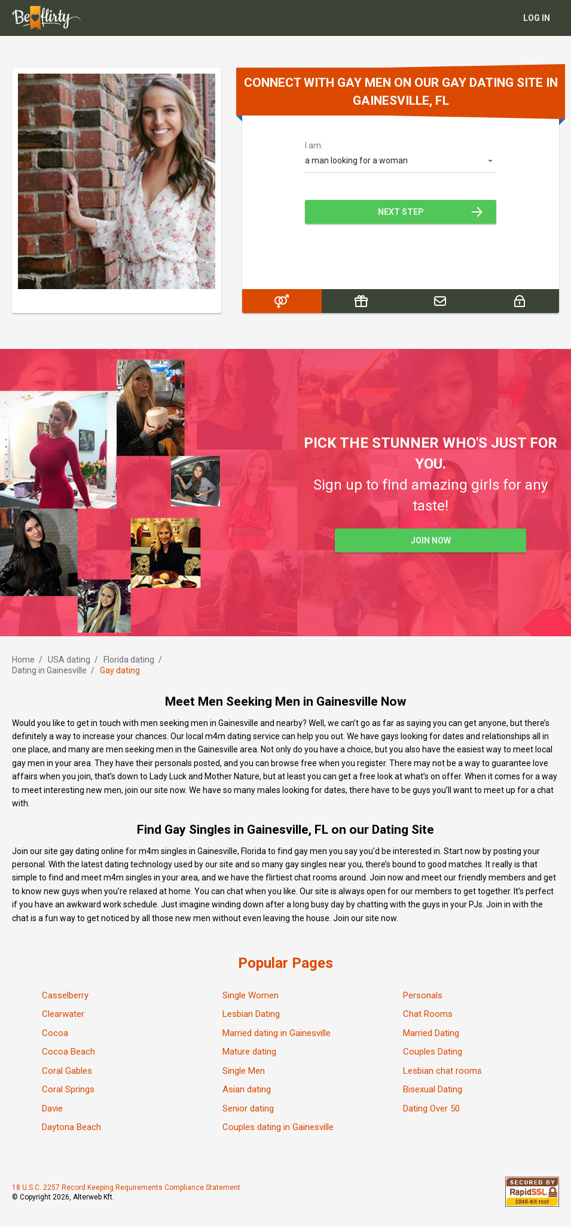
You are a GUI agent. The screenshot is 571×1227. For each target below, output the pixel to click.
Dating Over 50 (431, 1108)
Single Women (250, 995)
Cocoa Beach (68, 1051)
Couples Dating (432, 1051)
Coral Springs (68, 1089)
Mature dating (249, 1051)
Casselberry (65, 995)
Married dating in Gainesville (276, 1033)
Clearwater (63, 1014)
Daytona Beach (71, 1127)
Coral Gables (67, 1070)
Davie (52, 1108)
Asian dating (246, 1089)
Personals (422, 995)
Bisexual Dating (432, 1089)
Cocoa (55, 1033)
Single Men (243, 1070)
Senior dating (248, 1108)
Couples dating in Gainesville (278, 1127)
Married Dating (431, 1033)
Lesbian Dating (251, 1014)
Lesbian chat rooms (442, 1070)
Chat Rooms (428, 1014)
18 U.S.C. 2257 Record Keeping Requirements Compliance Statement (126, 1187)
